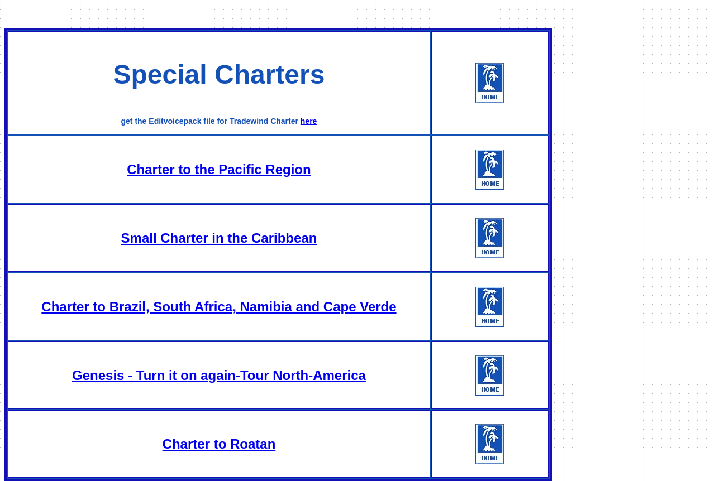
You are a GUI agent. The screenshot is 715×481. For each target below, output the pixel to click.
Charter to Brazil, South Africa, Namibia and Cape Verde (218, 306)
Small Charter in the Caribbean (219, 238)
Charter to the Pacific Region (219, 169)
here (309, 121)
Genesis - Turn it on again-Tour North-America (219, 375)
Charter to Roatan (219, 443)
